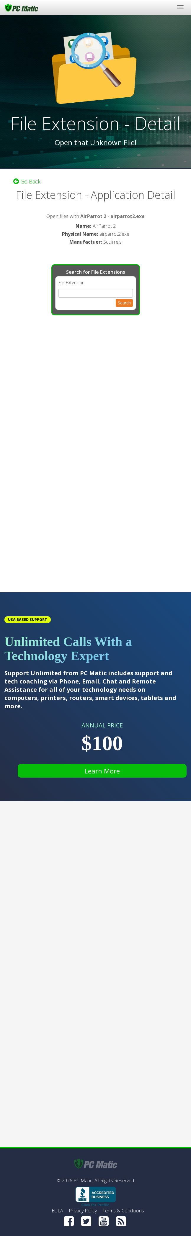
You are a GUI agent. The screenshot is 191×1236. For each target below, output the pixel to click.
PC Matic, (83, 1180)
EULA (57, 1210)
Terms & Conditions (123, 1210)
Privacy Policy (83, 1210)
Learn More (102, 770)
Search (124, 303)
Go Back (26, 181)
